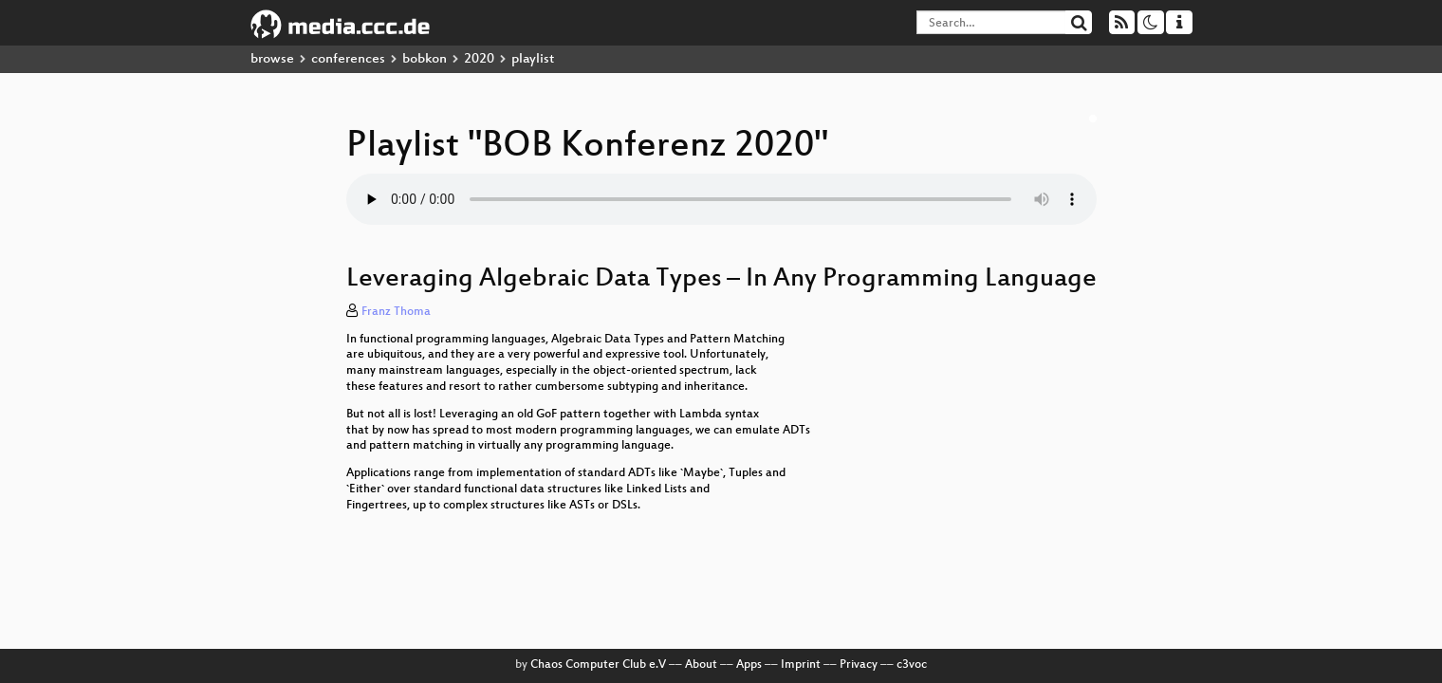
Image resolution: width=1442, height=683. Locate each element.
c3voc (912, 665)
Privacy (859, 665)
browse (272, 59)
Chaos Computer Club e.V (598, 665)
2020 (479, 59)
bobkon (424, 59)
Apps (749, 665)
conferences (348, 59)
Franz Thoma (396, 312)
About (701, 665)
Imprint (801, 665)
